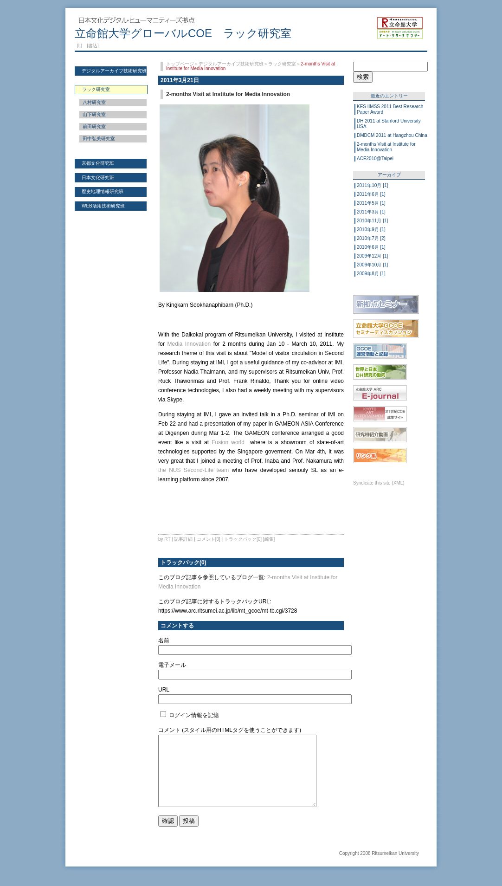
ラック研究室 (282, 63)
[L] (79, 45)
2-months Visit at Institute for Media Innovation (386, 147)
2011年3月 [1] (371, 211)
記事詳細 (183, 539)
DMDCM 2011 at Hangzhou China (392, 135)
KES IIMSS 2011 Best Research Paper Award (390, 109)
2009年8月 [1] (371, 273)
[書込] (93, 45)
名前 (163, 640)
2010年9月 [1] (371, 229)
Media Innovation (189, 344)
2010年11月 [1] (372, 220)
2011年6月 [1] (371, 194)
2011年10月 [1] (372, 185)
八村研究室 (94, 102)
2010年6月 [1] (371, 247)
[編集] (269, 539)
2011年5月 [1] (371, 203)
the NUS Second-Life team (193, 470)
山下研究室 (94, 114)
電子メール (172, 665)
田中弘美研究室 (99, 138)
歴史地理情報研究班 (102, 191)
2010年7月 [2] (371, 238)
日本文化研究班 (98, 177)
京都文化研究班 (98, 163)
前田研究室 (94, 126)
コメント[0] (208, 539)
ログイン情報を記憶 (189, 715)
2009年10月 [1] (372, 264)
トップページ (180, 63)
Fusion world (228, 442)
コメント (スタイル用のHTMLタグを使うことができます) (229, 730)
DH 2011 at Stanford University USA (389, 123)
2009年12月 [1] (372, 256)
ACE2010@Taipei (375, 158)
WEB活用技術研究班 (103, 205)
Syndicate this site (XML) (379, 482)
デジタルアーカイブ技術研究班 (114, 70)
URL (163, 689)
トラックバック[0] (243, 539)
